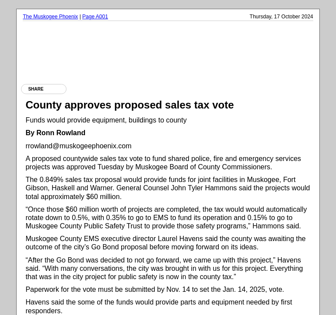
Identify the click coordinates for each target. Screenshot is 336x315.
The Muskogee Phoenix (50, 17)
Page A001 (95, 17)
